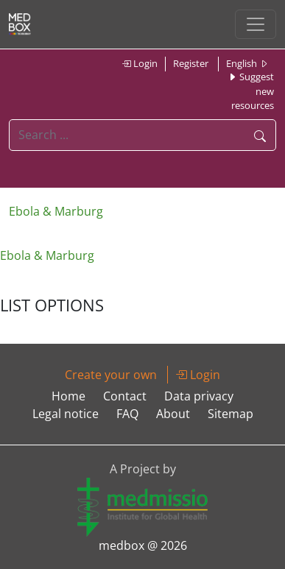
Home (68, 396)
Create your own (111, 375)
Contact (125, 396)
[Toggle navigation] (255, 24)
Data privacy (198, 396)
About (173, 414)
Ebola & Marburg (56, 211)
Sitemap (230, 414)
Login (140, 63)
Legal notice (65, 414)
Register (190, 63)
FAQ (127, 414)
